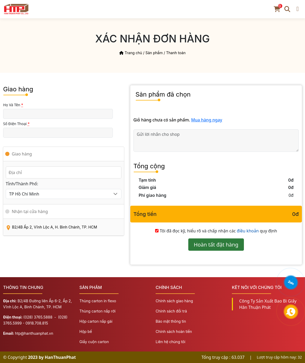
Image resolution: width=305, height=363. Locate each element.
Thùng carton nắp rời (97, 311)
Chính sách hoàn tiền (174, 331)
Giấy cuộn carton (94, 341)
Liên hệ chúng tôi (170, 341)
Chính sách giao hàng (174, 301)
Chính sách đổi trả (171, 311)
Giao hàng (22, 154)
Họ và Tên (13, 104)
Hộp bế (85, 331)
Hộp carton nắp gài (95, 321)
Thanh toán (176, 53)
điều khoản (248, 231)
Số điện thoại (16, 123)
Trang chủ (130, 53)
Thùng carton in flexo (97, 301)
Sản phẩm (154, 53)
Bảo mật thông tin (171, 321)
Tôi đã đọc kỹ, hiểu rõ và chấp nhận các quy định (218, 231)
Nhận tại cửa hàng (30, 211)
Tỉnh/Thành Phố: (22, 184)
